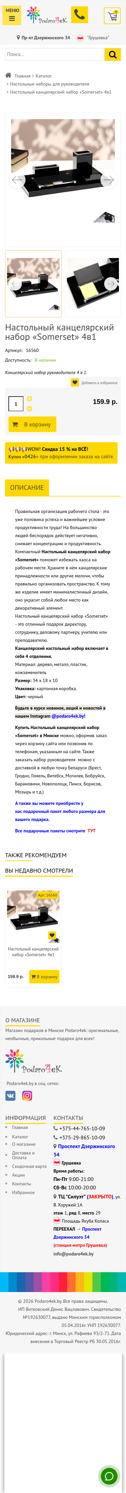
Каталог (44, 76)
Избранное (23, 1192)
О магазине (24, 1144)
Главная (23, 76)
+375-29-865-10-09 (82, 1137)
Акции (18, 1175)
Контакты (21, 1184)
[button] (108, 179)
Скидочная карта (29, 1166)
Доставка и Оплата (23, 1155)
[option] (33, 938)
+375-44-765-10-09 (82, 1128)
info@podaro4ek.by (73, 1254)
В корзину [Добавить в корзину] (36, 424)
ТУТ (91, 831)
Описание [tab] (27, 487)
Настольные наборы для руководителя (49, 84)
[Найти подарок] (112, 54)
